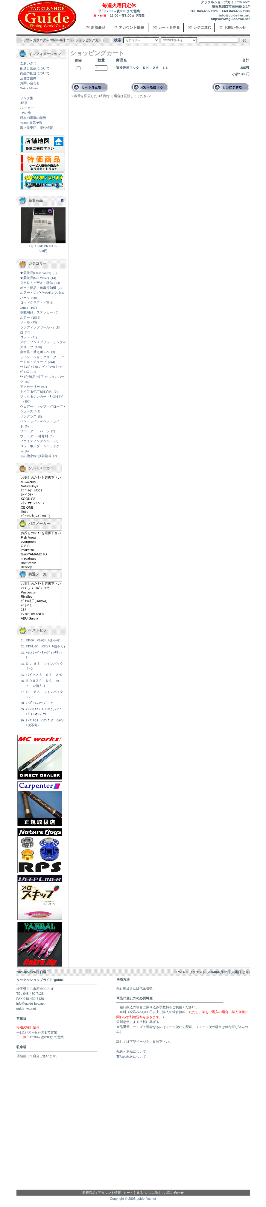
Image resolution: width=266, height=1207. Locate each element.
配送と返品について (35, 68)
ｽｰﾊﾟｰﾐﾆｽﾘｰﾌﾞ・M (40, 703)
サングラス (28, 416)
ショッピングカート (90, 40)
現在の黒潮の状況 (33, 118)
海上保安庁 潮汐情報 (36, 127)
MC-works (41, 482)
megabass (41, 559)
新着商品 (98, 27)
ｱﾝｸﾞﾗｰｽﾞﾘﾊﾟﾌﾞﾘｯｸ (41, 588)
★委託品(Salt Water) (34, 278)
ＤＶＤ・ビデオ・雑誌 (36, 282)
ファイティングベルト (36, 441)
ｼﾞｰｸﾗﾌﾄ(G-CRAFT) (41, 516)
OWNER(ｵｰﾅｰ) (61, 40)
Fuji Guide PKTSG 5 (43, 246)
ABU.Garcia (41, 619)
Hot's (41, 512)
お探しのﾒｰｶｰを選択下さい (41, 477)
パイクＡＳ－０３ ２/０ (44, 674)
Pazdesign (41, 592)
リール (25, 322)
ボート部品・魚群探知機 (38, 288)
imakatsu (41, 550)
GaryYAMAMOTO (41, 554)
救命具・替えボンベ (35, 352)
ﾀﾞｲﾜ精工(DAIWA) (41, 601)
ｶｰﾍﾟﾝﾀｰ (41, 495)
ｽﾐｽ (41, 610)
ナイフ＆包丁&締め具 (36, 391)
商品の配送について (35, 73)
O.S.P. (41, 546)
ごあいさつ (28, 63)
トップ (24, 40)
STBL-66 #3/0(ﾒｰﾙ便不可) (45, 646)
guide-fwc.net (146, 1198)
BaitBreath (41, 563)
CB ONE (41, 508)
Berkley (41, 567)
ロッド (25, 337)
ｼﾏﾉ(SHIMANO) (41, 614)
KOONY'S (41, 499)
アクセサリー (30, 386)
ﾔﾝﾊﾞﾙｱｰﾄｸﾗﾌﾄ (41, 491)
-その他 (25, 112)
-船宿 (24, 103)
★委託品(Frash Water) (35, 273)
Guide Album (29, 88)
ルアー (25, 317)
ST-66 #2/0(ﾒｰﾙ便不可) (43, 640)
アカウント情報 (131, 27)
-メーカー (27, 108)
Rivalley (41, 597)
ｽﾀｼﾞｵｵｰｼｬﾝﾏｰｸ (41, 503)
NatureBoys (41, 486)
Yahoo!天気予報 (31, 122)
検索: (118, 40)
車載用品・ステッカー (36, 312)
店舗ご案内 (28, 78)
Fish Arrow (41, 538)
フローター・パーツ (35, 431)
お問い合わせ (235, 27)
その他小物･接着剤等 (35, 456)
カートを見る (169, 27)
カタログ (39, 40)
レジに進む (202, 27)
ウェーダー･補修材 (34, 436)
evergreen (41, 542)
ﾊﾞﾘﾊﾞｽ (41, 606)
